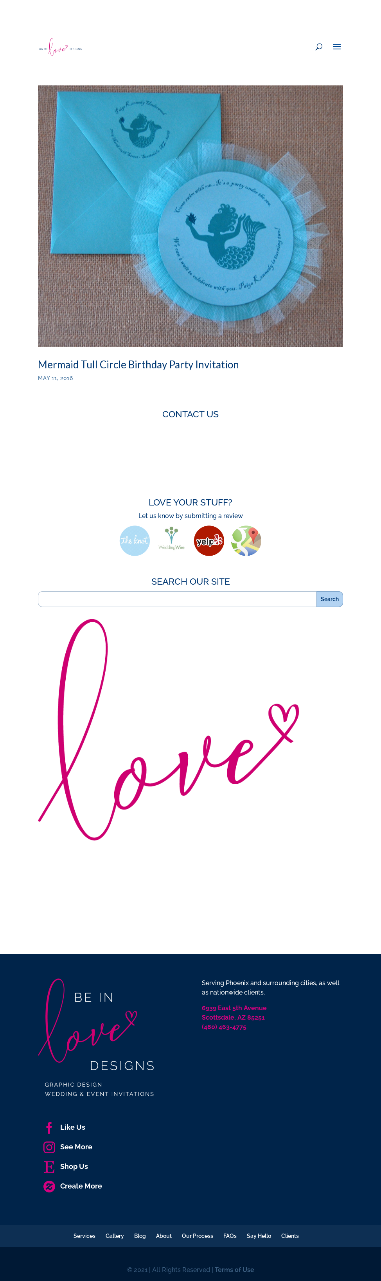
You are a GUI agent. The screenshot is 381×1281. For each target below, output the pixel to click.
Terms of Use (234, 1270)
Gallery (115, 1236)
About (164, 1236)
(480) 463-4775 (224, 1027)
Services (84, 1236)
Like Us (64, 1127)
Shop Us (65, 1166)
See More (67, 1147)
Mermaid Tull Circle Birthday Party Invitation (138, 364)
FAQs (230, 1236)
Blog (140, 1236)
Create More (72, 1186)
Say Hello (259, 1236)
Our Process (197, 1236)
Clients (290, 1236)
